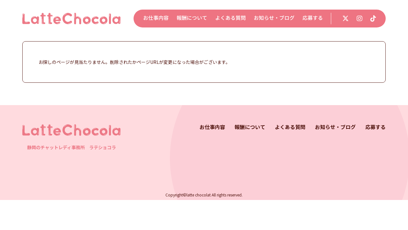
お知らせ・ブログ (274, 17)
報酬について (192, 17)
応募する (312, 17)
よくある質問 (230, 17)
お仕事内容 (156, 17)
